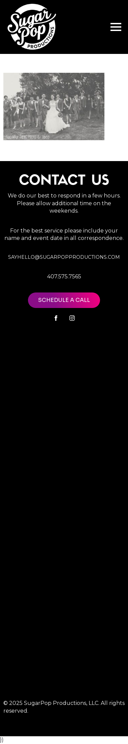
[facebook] (56, 318)
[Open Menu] (115, 27)
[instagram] (72, 318)
